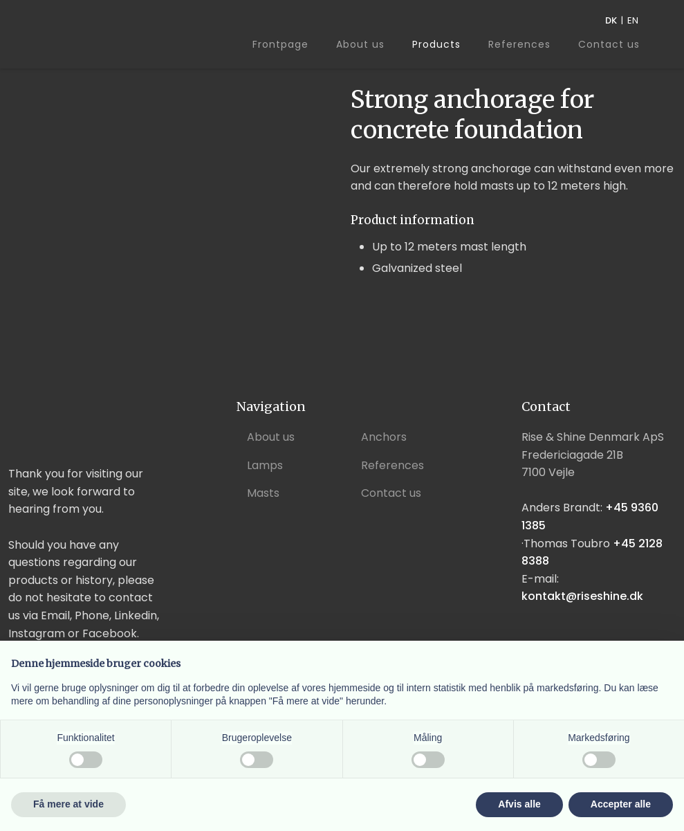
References (519, 44)
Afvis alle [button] (519, 804)
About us (360, 44)
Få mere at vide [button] (68, 804)
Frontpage (280, 44)
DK (611, 20)
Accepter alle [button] (621, 804)
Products (436, 44)
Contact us (609, 45)
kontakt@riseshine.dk (582, 596)
